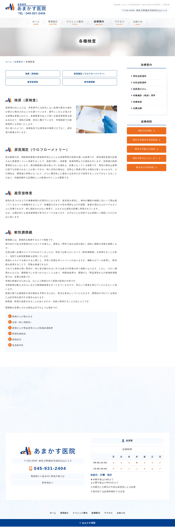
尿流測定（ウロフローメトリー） (90, 74)
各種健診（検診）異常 (144, 96)
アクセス (124, 23)
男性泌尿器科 (140, 76)
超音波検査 (33, 82)
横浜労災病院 (145, 131)
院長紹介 (48, 23)
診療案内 (101, 23)
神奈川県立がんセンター (145, 158)
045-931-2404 (47, 468)
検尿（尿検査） (33, 74)
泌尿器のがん (140, 89)
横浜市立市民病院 (145, 168)
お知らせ (146, 23)
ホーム (27, 23)
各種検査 (137, 102)
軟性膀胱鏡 (89, 82)
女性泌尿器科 (140, 83)
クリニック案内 (75, 23)
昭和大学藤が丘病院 (145, 149)
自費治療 (137, 109)
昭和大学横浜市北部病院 (145, 140)
